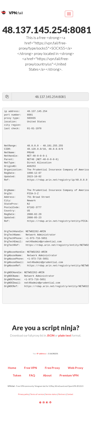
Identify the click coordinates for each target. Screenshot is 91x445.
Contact (70, 394)
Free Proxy (52, 367)
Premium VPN (69, 375)
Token (17, 375)
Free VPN (30, 367)
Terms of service (37, 394)
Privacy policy (23, 394)
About (47, 375)
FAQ (32, 375)
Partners (62, 394)
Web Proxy (75, 367)
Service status (51, 394)
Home (12, 367)
